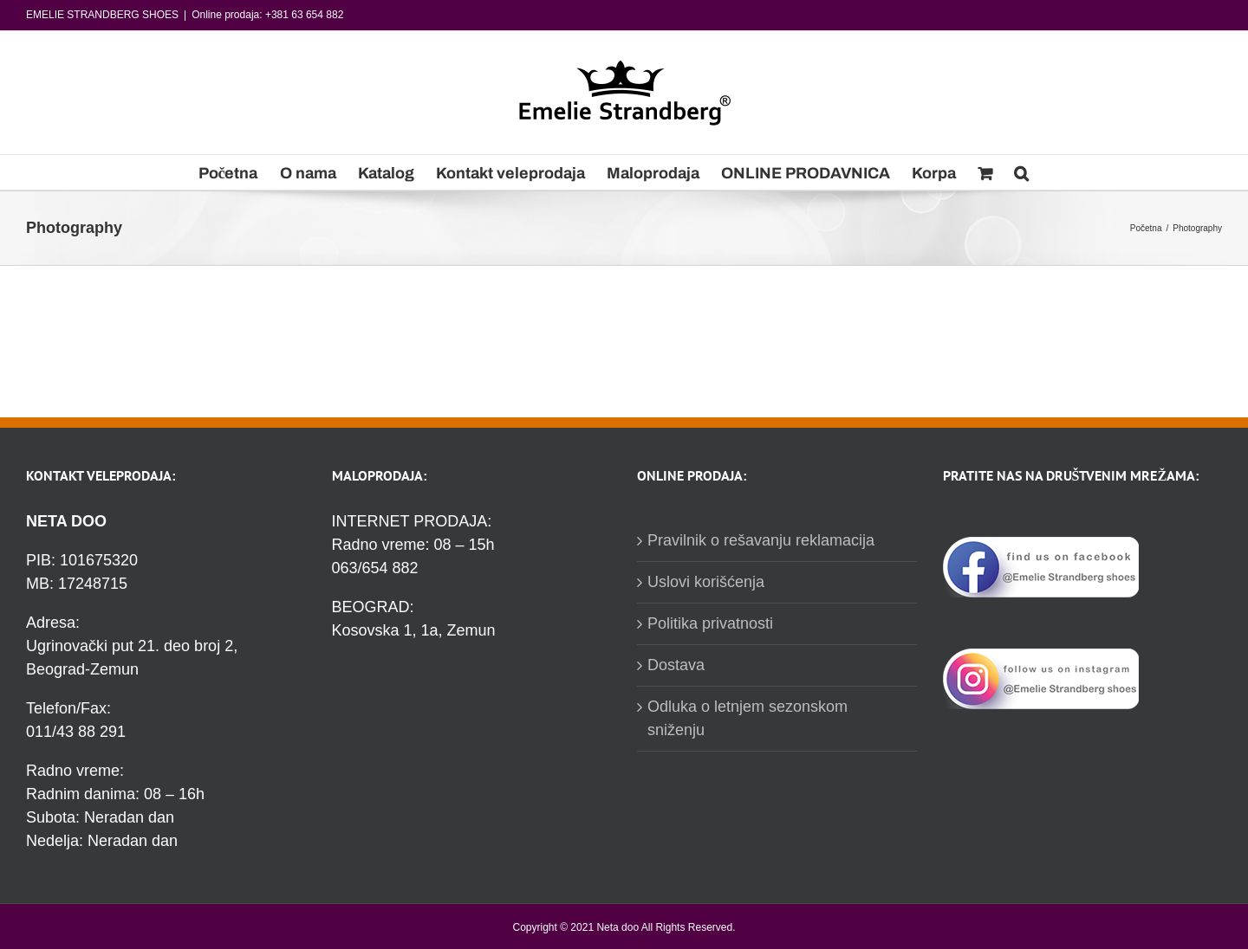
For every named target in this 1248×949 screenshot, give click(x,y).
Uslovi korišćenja (705, 582)
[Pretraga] (1021, 172)
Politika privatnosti (710, 623)
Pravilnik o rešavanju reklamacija (760, 540)
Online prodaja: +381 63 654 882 (267, 15)
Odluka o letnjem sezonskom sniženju (747, 718)
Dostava (676, 665)
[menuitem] (228, 172)
